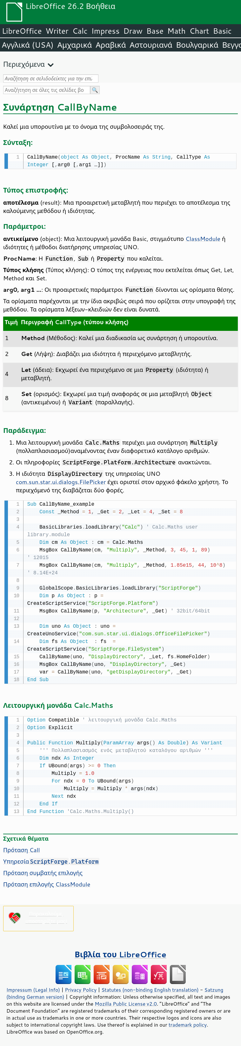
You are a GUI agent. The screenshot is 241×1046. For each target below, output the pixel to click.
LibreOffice (22, 30)
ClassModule (202, 238)
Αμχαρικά (74, 44)
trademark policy (188, 1022)
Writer (56, 30)
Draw (132, 30)
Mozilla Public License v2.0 (126, 1001)
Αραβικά (111, 44)
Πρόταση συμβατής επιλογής (43, 871)
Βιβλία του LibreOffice (120, 952)
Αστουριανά (151, 44)
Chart (199, 30)
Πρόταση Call (21, 848)
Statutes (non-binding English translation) (149, 987)
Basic (222, 30)
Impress (105, 30)
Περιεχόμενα (24, 64)
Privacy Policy (81, 987)
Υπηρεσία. (51, 859)
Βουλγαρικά (197, 44)
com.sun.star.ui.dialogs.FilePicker (61, 481)
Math (176, 30)
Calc (80, 30)
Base (155, 30)
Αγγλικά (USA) (28, 44)
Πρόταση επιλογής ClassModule (46, 882)
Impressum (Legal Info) (33, 987)
